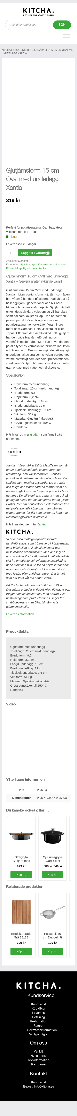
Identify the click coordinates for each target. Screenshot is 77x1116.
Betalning (38, 1032)
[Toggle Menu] (66, 36)
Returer (38, 1040)
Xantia (42, 283)
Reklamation (38, 1036)
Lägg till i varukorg (35, 268)
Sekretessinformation (42, 1045)
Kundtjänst (38, 1019)
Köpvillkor (38, 1023)
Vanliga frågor (38, 1049)
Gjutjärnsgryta (28, 279)
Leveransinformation (20, 629)
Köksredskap (14, 283)
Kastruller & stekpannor (52, 279)
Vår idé (38, 1066)
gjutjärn (35, 449)
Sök (62, 24)
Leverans (38, 1028)
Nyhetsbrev (39, 1071)
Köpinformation (38, 1075)
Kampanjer (38, 1079)
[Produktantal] (11, 268)
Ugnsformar (30, 283)
